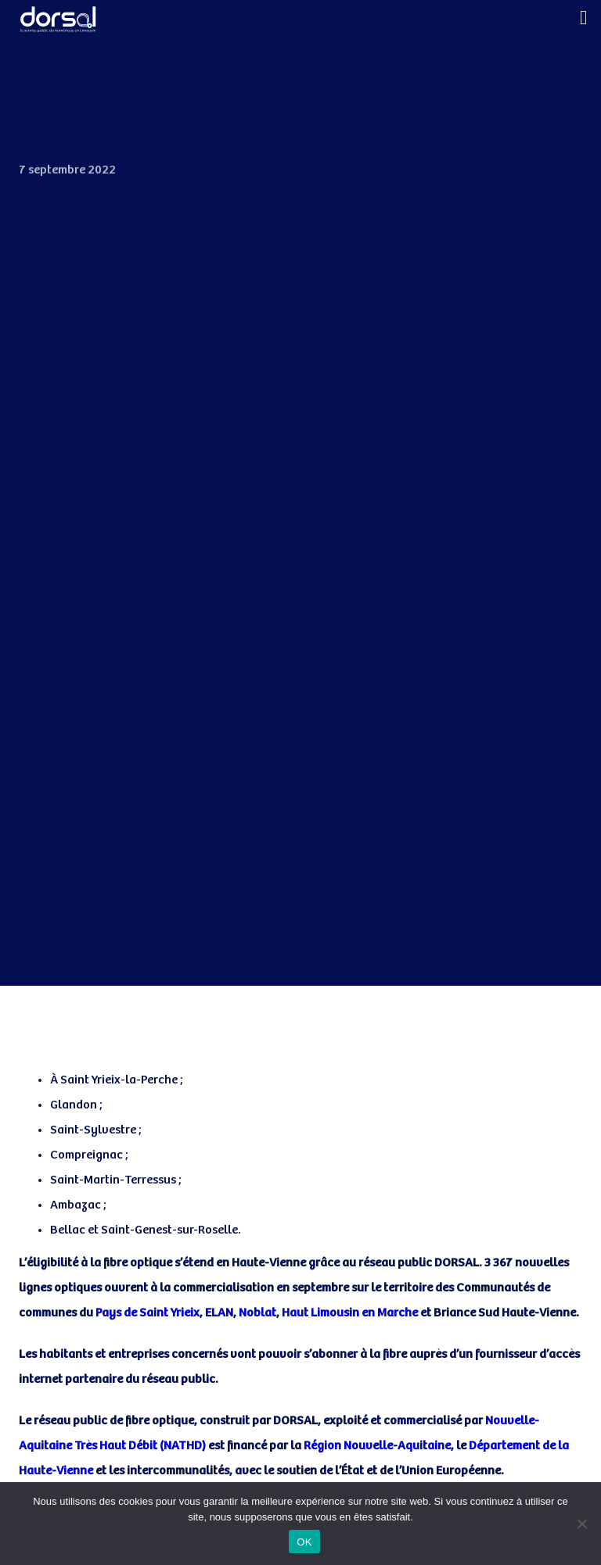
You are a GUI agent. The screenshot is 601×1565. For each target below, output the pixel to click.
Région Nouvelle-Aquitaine (377, 1445)
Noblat (257, 1313)
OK (304, 1542)
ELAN (219, 1313)
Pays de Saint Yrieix (147, 1313)
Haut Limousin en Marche (350, 1313)
